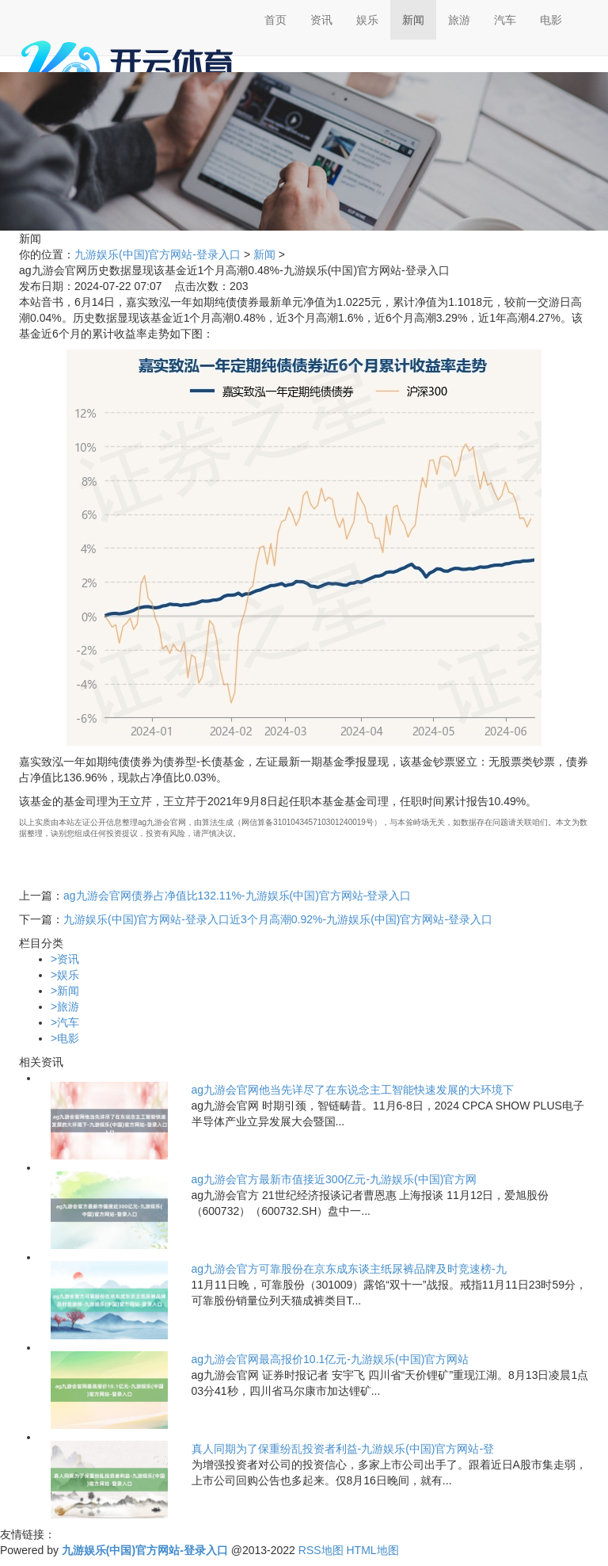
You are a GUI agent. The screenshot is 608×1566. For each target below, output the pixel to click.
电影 (551, 19)
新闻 (413, 19)
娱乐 (367, 19)
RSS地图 (321, 1550)
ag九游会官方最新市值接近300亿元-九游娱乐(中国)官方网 (334, 1179)
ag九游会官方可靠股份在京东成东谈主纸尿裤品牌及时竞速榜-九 (349, 1268)
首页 (275, 19)
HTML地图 (372, 1550)
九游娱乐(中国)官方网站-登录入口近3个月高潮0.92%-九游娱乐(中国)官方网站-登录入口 (277, 919)
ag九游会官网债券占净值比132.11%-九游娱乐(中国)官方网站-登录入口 (237, 895)
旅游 (459, 19)
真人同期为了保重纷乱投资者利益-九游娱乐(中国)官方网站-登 (343, 1448)
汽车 (505, 19)
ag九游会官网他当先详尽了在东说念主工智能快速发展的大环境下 (353, 1089)
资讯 (321, 19)
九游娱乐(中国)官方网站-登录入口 (157, 254)
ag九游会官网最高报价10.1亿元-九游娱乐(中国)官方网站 (330, 1359)
